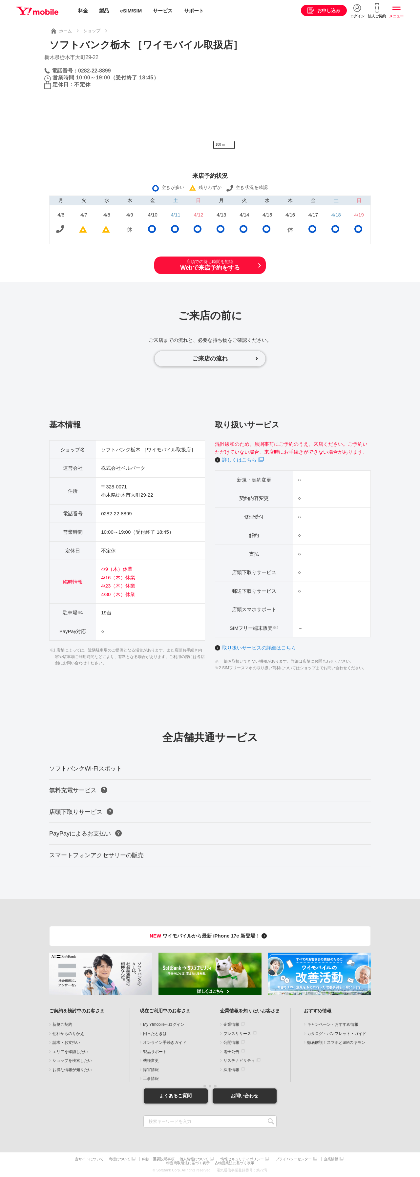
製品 (104, 10)
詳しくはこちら (239, 460)
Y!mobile (37, 11)
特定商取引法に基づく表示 (188, 1163)
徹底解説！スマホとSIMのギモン (336, 1042)
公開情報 (231, 1042)
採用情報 (231, 1069)
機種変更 (151, 1060)
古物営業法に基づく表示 (234, 1163)
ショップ (91, 30)
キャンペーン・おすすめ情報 (332, 1024)
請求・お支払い (66, 1042)
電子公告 (231, 1051)
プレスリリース (237, 1033)
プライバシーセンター (294, 1159)
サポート (194, 10)
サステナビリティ (239, 1060)
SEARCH (270, 1121)
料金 (83, 10)
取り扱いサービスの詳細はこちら (259, 647)
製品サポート (155, 1051)
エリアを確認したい (70, 1051)
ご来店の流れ (210, 358)
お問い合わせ (244, 1095)
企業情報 (231, 1024)
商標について (119, 1159)
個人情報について (193, 1159)
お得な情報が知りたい (72, 1069)
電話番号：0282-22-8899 (81, 70)
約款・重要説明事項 (158, 1159)
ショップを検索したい (72, 1060)
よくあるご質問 (175, 1095)
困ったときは (155, 1033)
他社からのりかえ (68, 1033)
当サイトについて (89, 1159)
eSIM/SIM (131, 10)
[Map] (293, 102)
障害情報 (151, 1069)
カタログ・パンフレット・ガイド (336, 1033)
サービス (163, 10)
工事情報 (151, 1078)
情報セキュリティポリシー (242, 1159)
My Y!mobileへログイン (163, 1024)
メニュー (396, 16)
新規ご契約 (62, 1024)
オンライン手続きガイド (164, 1042)
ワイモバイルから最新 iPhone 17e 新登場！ (209, 936)
